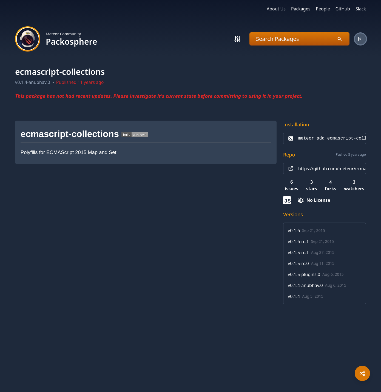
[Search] (237, 39)
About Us (276, 9)
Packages (300, 9)
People (323, 9)
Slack (361, 9)
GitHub (342, 9)
